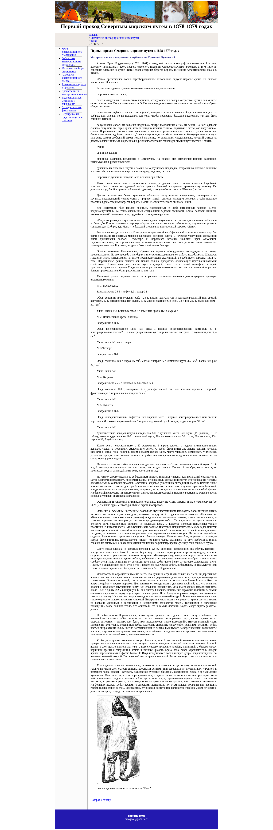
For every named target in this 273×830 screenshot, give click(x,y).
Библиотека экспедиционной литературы (71, 61)
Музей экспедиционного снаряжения (72, 51)
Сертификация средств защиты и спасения (72, 117)
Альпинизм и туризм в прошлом (74, 86)
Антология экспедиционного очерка (72, 77)
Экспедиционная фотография (71, 109)
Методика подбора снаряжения (73, 70)
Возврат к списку (101, 799)
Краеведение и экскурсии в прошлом (74, 92)
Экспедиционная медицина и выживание (71, 100)
